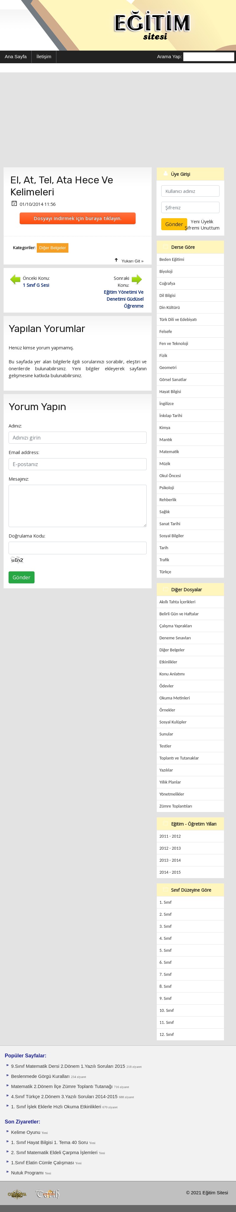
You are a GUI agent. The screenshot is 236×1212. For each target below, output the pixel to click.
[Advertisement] (118, 120)
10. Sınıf (166, 1010)
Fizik (163, 355)
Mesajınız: (19, 479)
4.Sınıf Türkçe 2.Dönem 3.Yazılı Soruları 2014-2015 (64, 1096)
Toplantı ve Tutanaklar (179, 758)
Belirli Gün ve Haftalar (179, 614)
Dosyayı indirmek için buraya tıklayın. (78, 218)
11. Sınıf (166, 1022)
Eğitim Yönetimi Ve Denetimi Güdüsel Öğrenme (124, 299)
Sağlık (164, 511)
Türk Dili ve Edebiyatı (177, 319)
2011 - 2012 (170, 836)
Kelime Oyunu (26, 1132)
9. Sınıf (165, 998)
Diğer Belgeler (172, 650)
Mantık (165, 439)
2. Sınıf (165, 914)
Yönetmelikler (171, 794)
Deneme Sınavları (175, 638)
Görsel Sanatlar (173, 379)
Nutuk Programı (28, 1172)
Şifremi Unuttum (202, 228)
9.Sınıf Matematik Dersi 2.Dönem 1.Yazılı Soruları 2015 (68, 1066)
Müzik (164, 463)
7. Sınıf (165, 974)
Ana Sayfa (16, 56)
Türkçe (165, 572)
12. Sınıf (166, 1034)
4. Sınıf (165, 938)
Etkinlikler (168, 662)
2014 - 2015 (170, 872)
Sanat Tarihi (169, 523)
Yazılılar (166, 770)
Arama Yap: (169, 56)
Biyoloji (166, 271)
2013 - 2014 (170, 860)
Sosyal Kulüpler (173, 722)
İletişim (43, 56)
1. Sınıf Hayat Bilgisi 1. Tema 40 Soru (50, 1142)
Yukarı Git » (133, 261)
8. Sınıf (165, 986)
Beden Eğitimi (171, 259)
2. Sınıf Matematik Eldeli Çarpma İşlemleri (55, 1152)
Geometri (167, 367)
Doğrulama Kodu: (27, 535)
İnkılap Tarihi (170, 415)
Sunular (166, 734)
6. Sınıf (165, 962)
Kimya (164, 427)
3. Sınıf (165, 926)
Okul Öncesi (170, 475)
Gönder (21, 577)
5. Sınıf (165, 950)
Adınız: (15, 425)
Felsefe (165, 331)
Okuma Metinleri (174, 698)
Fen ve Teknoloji (173, 343)
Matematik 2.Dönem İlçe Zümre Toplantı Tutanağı (62, 1086)
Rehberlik (167, 499)
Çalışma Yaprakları (175, 626)
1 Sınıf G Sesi (36, 285)
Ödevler (166, 686)
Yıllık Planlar (170, 782)
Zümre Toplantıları (175, 806)
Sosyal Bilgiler (171, 535)
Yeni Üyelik (202, 221)
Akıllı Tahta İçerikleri (177, 602)
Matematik (169, 451)
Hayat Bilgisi (170, 391)
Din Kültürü (169, 307)
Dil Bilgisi (167, 295)
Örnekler (167, 710)
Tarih (163, 548)
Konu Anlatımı (172, 674)
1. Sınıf (165, 902)
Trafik (164, 560)
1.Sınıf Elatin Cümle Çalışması (43, 1162)
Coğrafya (167, 283)
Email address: (24, 452)
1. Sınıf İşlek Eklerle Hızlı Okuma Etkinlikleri (56, 1106)
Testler (165, 746)
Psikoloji (166, 487)
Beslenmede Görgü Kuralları (41, 1076)
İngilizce (166, 403)
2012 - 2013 (170, 848)
